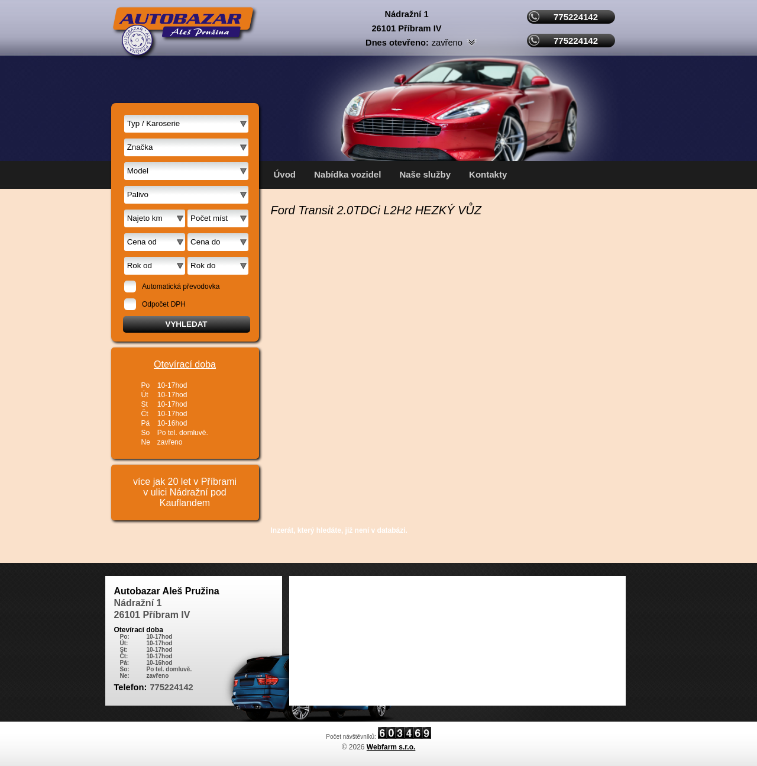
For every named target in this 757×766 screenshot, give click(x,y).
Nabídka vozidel (347, 174)
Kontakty (488, 174)
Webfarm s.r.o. (391, 747)
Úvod (285, 174)
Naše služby (425, 174)
